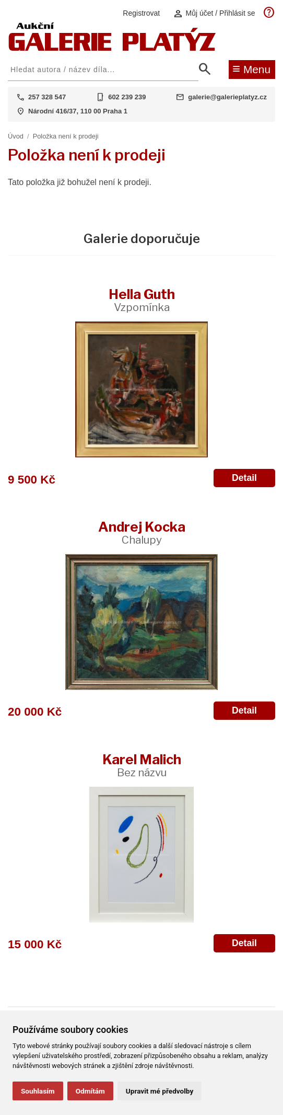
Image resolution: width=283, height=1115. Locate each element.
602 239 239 (127, 97)
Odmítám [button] (90, 1091)
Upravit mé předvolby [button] (159, 1091)
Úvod (15, 136)
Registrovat (141, 13)
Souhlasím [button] (38, 1091)
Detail (244, 478)
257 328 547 (47, 97)
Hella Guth (142, 300)
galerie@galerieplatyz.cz (227, 97)
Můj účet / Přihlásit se (214, 13)
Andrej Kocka (141, 532)
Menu (251, 68)
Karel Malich (141, 765)
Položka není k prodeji (66, 136)
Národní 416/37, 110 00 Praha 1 (77, 111)
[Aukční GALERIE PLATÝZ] (112, 48)
